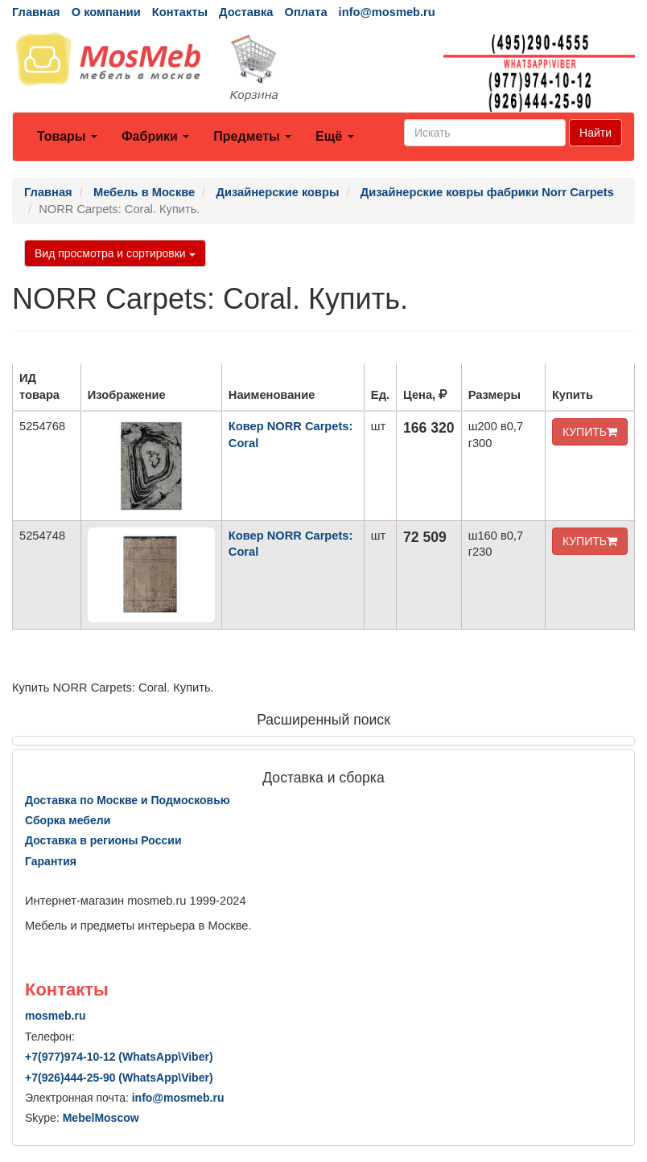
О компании (106, 12)
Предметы (252, 136)
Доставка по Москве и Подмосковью (127, 800)
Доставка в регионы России (103, 840)
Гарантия (50, 861)
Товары (67, 136)
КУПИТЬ (590, 431)
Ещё (334, 136)
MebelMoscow (101, 1117)
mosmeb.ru (55, 1015)
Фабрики (155, 136)
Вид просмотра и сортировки (115, 253)
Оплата (305, 12)
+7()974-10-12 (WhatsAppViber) (119, 1056)
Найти (595, 132)
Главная (36, 12)
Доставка (246, 12)
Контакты (180, 12)
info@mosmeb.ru (387, 12)
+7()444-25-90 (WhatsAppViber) (119, 1077)
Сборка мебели (67, 820)
